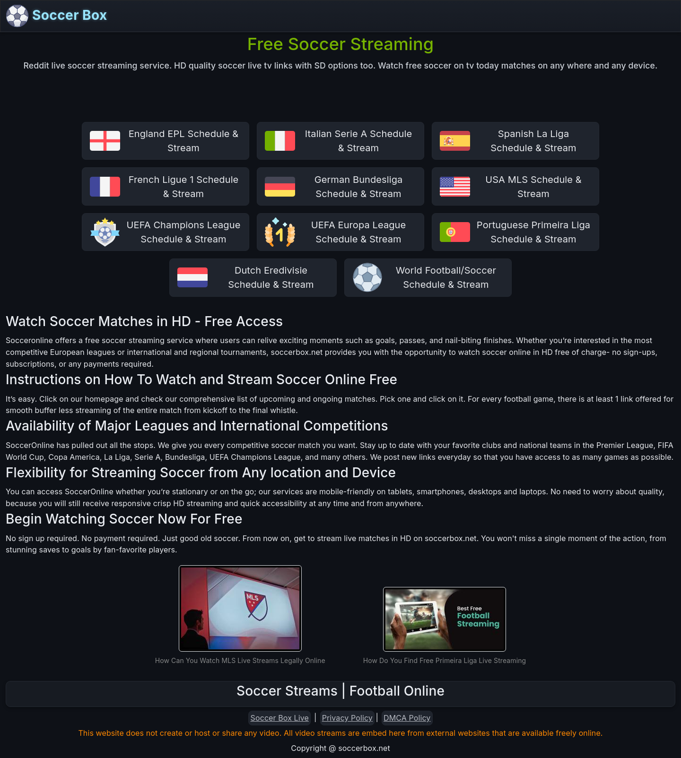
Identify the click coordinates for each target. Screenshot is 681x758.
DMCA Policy (407, 718)
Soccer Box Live (280, 718)
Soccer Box (56, 16)
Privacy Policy (347, 718)
